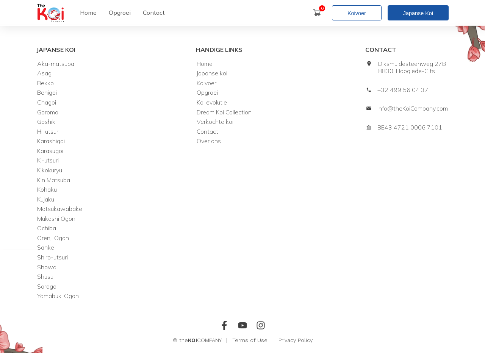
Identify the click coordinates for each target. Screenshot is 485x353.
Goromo (47, 112)
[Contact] (154, 13)
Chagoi (46, 102)
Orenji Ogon (53, 238)
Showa (46, 267)
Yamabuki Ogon (58, 296)
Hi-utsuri (48, 131)
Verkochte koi (215, 121)
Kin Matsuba (53, 180)
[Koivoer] (360, 12)
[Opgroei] (120, 13)
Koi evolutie (212, 102)
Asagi (45, 73)
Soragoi (47, 286)
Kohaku (47, 189)
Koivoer (356, 13)
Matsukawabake (59, 208)
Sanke (45, 247)
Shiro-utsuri (52, 257)
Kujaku (45, 199)
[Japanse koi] (418, 12)
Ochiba (46, 228)
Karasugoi (50, 151)
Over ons (209, 141)
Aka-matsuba (55, 63)
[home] (50, 13)
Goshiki (46, 121)
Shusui (46, 276)
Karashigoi (51, 141)
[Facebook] (224, 327)
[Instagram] (261, 327)
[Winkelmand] (320, 12)
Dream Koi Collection (224, 112)
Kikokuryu (49, 170)
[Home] (88, 13)
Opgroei (207, 92)
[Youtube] (242, 327)
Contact (207, 131)
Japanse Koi (418, 13)
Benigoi (47, 92)
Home (205, 63)
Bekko (45, 83)
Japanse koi (212, 73)
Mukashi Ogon (56, 218)
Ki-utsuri (48, 160)
